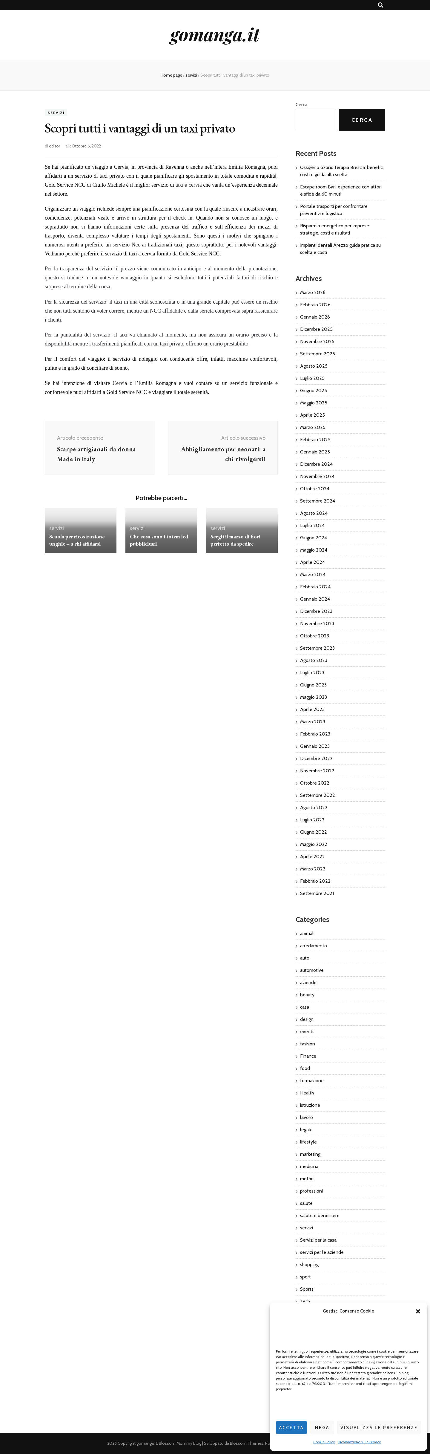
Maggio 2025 (313, 403)
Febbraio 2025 (315, 439)
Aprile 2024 (312, 562)
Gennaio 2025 (315, 452)
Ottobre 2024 (314, 488)
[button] (418, 1311)
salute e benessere (320, 1215)
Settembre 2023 (317, 648)
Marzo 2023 (312, 721)
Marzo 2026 (312, 292)
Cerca (301, 104)
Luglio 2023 (312, 672)
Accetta (291, 1427)
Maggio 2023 (313, 697)
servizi (55, 113)
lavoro (306, 1117)
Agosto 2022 (314, 807)
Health (307, 1093)
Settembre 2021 (317, 893)
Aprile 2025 (312, 415)
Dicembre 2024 (316, 464)
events (307, 1031)
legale (306, 1129)
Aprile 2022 (312, 856)
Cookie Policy (324, 1442)
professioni (311, 1191)
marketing (310, 1154)
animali (307, 933)
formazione (312, 1080)
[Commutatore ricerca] (380, 5)
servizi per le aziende (322, 1252)
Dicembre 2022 (316, 758)
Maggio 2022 (313, 844)
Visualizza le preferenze (379, 1427)
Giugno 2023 (313, 685)
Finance (308, 1056)
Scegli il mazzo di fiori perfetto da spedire (235, 540)
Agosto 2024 (314, 513)
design (307, 1019)
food (305, 1068)
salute (306, 1203)
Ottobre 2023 (314, 636)
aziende (308, 982)
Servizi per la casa (318, 1240)
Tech (305, 1301)
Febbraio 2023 (315, 734)
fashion (307, 1044)
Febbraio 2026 (315, 304)
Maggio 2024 (313, 550)
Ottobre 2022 (314, 783)
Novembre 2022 (317, 771)
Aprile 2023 (312, 709)
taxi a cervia (189, 185)
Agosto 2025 (314, 366)
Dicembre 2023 (316, 611)
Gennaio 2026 (315, 317)
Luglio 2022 (312, 820)
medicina (309, 1166)
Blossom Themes (246, 1443)
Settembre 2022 (317, 795)
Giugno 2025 (313, 390)
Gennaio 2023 (315, 746)
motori (307, 1179)
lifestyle (308, 1142)
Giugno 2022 (313, 832)
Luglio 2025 (312, 378)
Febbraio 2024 (315, 587)
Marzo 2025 (312, 427)
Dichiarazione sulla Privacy (359, 1442)
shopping (309, 1264)
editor (54, 146)
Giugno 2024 (313, 538)
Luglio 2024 (312, 525)
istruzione (310, 1105)
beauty (307, 995)
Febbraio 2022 (315, 881)
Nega (322, 1427)
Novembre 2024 (317, 476)
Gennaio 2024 (315, 599)
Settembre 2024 (317, 501)
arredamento (313, 945)
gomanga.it (215, 34)
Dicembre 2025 (316, 329)
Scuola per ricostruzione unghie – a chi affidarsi (77, 540)
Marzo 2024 (312, 574)
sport (305, 1277)
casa (304, 1007)
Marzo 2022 (312, 869)
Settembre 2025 (317, 354)
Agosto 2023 (313, 660)
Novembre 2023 (317, 623)
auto (304, 958)
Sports (307, 1289)
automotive (312, 970)
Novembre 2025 (317, 341)
